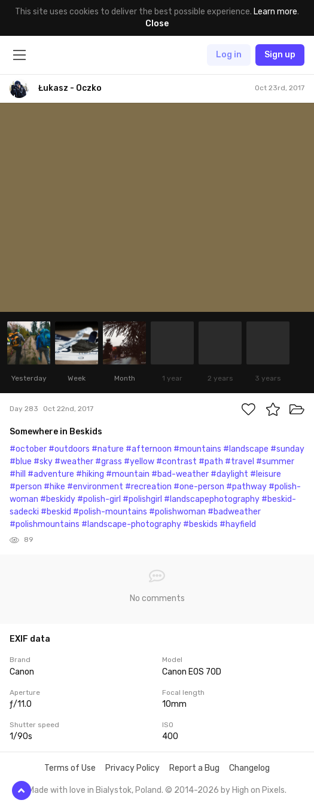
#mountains (197, 449)
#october (28, 449)
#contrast (176, 461)
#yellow (139, 461)
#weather (73, 461)
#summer (275, 461)
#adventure (51, 474)
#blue (21, 461)
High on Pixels (258, 790)
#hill (18, 474)
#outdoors (69, 449)
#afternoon (149, 449)
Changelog (249, 768)
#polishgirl (142, 499)
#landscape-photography (131, 524)
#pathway (246, 487)
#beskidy (57, 499)
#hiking (90, 474)
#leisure (265, 474)
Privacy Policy (132, 768)
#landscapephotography (212, 499)
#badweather (234, 512)
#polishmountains (45, 524)
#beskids (200, 524)
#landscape (246, 449)
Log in (229, 55)
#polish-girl (99, 499)
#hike (54, 487)
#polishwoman (177, 512)
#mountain (128, 474)
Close (157, 24)
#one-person (198, 487)
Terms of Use (70, 768)
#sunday (287, 449)
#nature (108, 449)
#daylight (229, 474)
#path (211, 461)
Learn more (275, 12)
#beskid (56, 512)
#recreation (148, 487)
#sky (43, 461)
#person (26, 487)
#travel (239, 461)
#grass (108, 461)
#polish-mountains (110, 512)
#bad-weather (180, 474)
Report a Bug (194, 768)
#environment (95, 487)
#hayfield (238, 524)
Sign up (279, 55)
